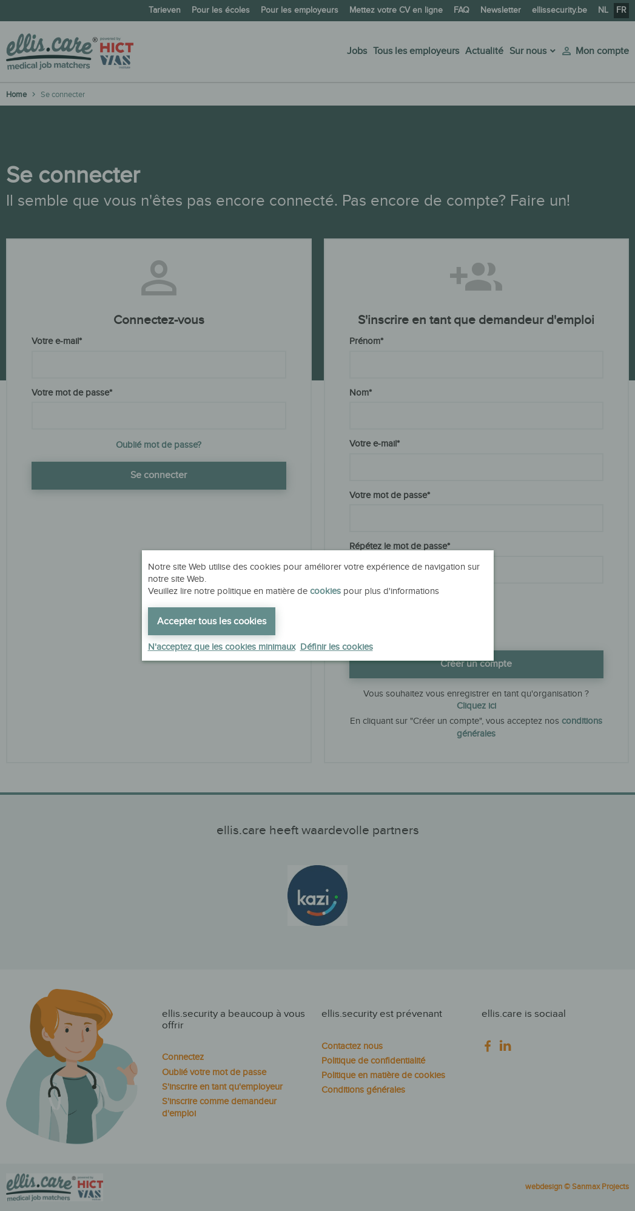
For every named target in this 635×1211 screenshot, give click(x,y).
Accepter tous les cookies (211, 621)
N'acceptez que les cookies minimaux (221, 647)
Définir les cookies (336, 647)
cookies (325, 591)
